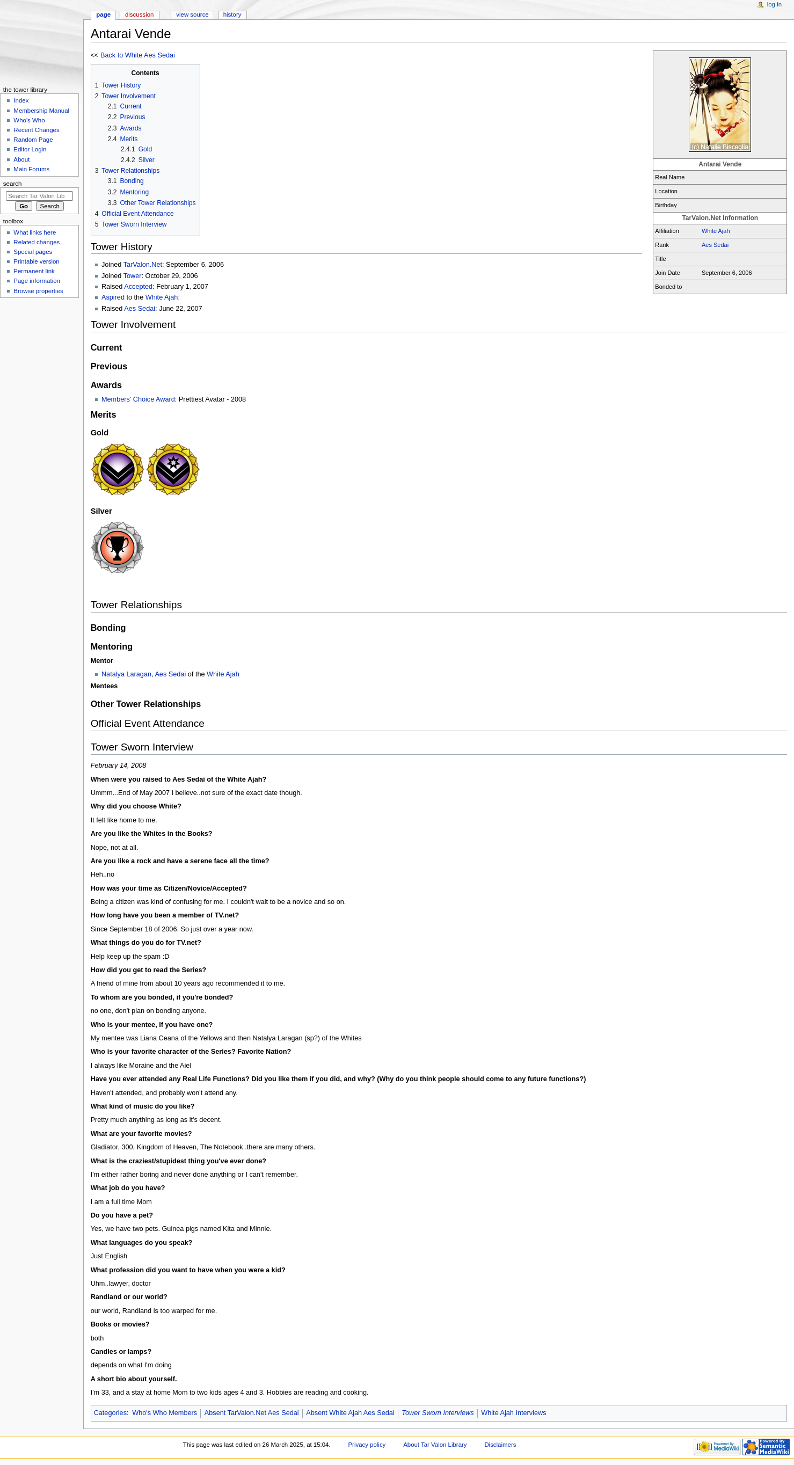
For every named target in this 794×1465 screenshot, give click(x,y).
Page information (36, 281)
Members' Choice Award (138, 399)
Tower (132, 276)
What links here (34, 232)
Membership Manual (41, 110)
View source (192, 14)
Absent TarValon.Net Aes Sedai (252, 1413)
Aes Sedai (715, 245)
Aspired (113, 297)
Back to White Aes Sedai (137, 55)
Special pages (32, 252)
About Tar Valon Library (435, 1444)
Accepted (138, 286)
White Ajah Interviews (513, 1413)
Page (103, 14)
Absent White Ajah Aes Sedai (350, 1413)
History (232, 14)
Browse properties (38, 291)
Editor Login (29, 149)
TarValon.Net (142, 264)
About (21, 159)
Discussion (139, 14)
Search (12, 183)
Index (20, 100)
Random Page (33, 139)
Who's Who (29, 120)
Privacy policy (366, 1444)
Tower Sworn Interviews (438, 1413)
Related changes (36, 242)
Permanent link (33, 271)
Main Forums (31, 169)
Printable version (36, 261)
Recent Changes (36, 130)
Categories (110, 1413)
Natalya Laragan (126, 674)
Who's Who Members (164, 1413)
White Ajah (716, 231)
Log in (774, 4)
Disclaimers (500, 1444)
